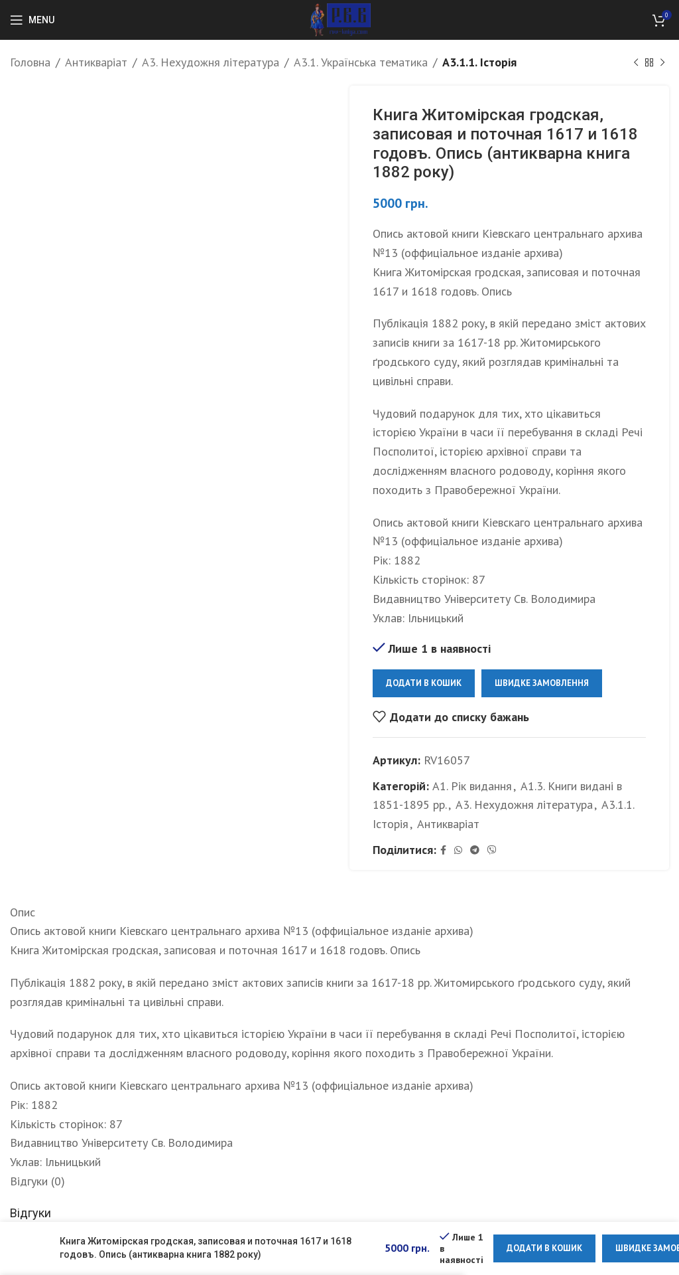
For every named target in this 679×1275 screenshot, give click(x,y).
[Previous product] (636, 62)
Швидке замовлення (542, 683)
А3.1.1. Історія (479, 62)
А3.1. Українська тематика (361, 62)
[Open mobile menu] (32, 20)
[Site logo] (339, 19)
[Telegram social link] (474, 850)
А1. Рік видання (472, 785)
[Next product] (662, 62)
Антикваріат (96, 62)
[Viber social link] (492, 850)
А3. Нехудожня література (210, 62)
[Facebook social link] (443, 850)
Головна (30, 62)
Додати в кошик (424, 683)
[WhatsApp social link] (458, 850)
